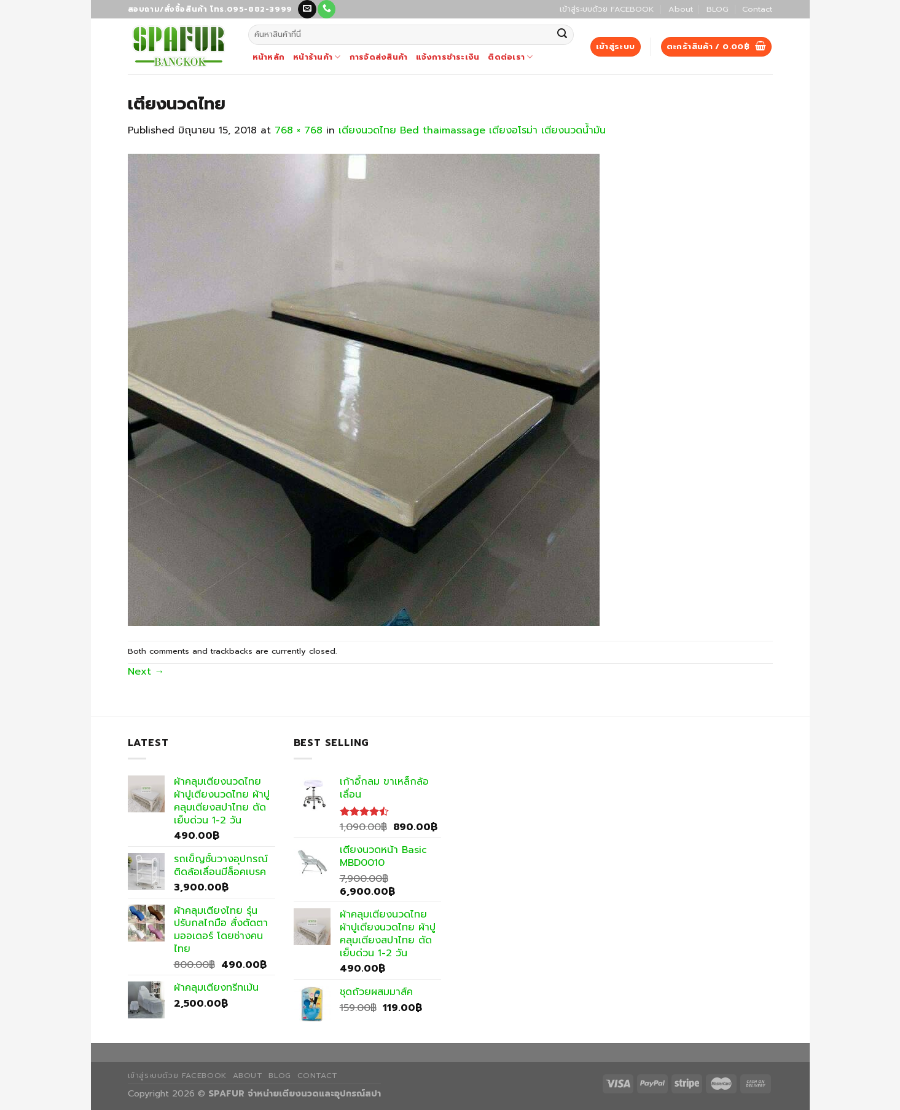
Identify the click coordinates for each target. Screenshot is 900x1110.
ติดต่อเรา (510, 57)
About (680, 9)
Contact (757, 9)
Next (146, 671)
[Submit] (562, 35)
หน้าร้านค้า (317, 57)
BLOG (717, 9)
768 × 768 (299, 130)
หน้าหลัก (268, 57)
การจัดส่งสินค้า (379, 57)
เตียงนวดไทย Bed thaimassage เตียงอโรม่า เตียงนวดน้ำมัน (472, 130)
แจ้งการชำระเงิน (447, 57)
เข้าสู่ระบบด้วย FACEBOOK (607, 9)
